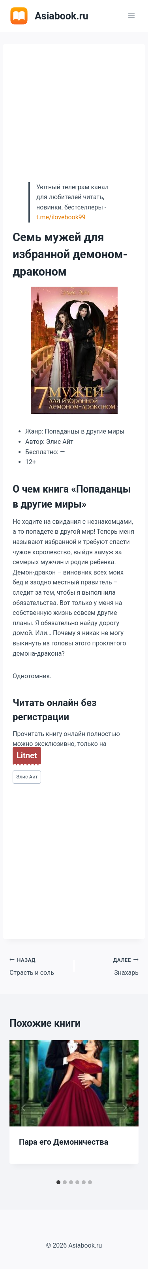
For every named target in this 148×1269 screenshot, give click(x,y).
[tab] (58, 1182)
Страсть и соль (38, 966)
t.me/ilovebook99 (61, 217)
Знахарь (110, 966)
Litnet (27, 755)
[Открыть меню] (131, 16)
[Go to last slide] (24, 1108)
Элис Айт (27, 777)
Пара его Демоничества (63, 1142)
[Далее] (124, 1108)
